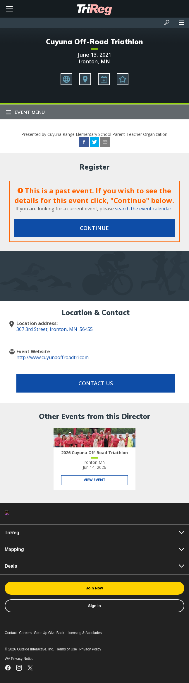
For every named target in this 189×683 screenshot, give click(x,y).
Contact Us (95, 383)
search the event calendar (143, 208)
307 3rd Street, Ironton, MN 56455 (54, 329)
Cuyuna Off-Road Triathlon (94, 41)
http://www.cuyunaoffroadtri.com (52, 357)
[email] (105, 142)
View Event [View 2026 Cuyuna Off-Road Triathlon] (94, 479)
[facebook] (84, 142)
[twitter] (94, 142)
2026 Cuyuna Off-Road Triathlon (94, 452)
